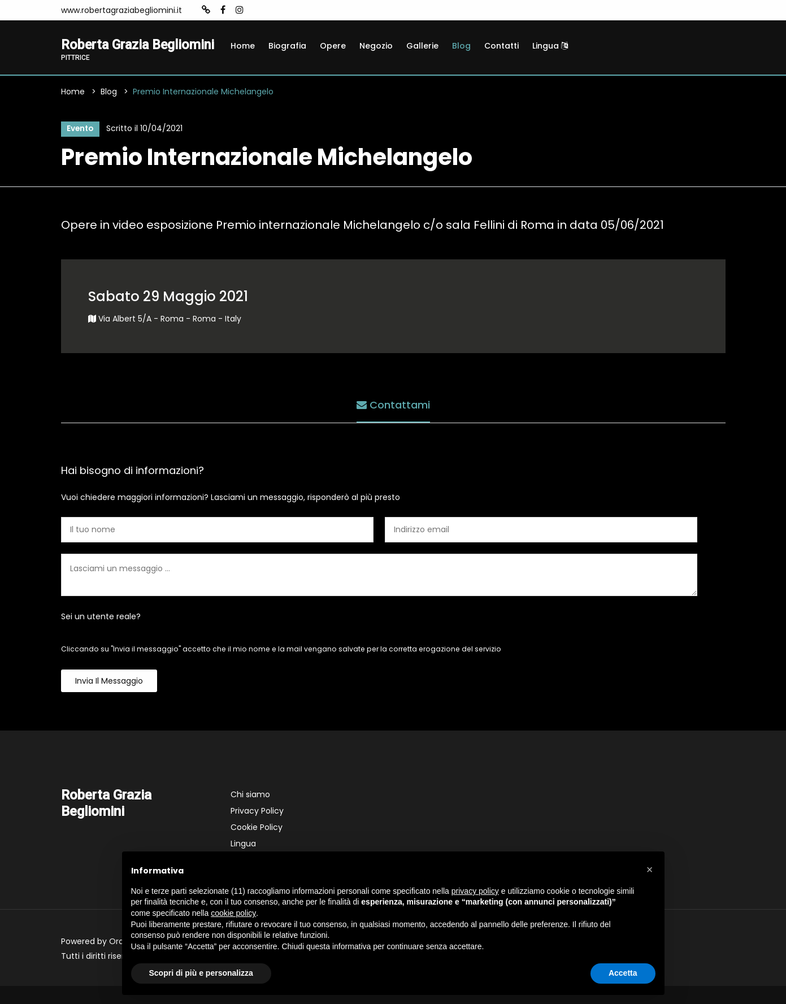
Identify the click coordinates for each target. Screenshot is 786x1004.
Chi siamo (250, 812)
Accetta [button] (623, 972)
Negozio (376, 45)
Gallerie (422, 45)
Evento (80, 145)
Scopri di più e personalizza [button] (201, 972)
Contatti (501, 45)
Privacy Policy (257, 829)
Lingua (550, 45)
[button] (650, 869)
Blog (461, 45)
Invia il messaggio (109, 699)
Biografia (287, 45)
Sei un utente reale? (101, 634)
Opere (333, 45)
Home (243, 45)
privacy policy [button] (475, 891)
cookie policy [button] (233, 913)
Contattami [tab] (393, 422)
